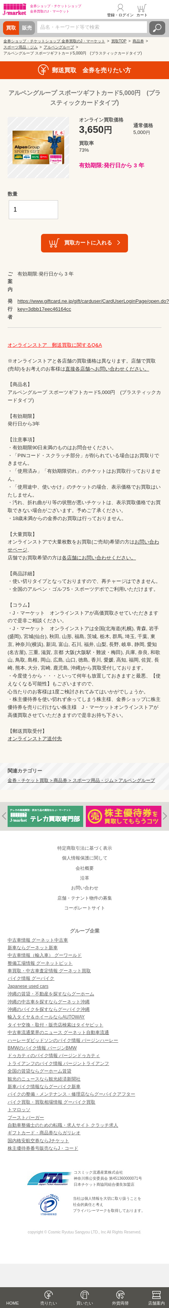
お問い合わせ (84, 888)
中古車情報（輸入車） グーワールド (45, 955)
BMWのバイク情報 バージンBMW (42, 1048)
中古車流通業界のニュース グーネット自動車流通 (58, 1032)
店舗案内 (156, 1303)
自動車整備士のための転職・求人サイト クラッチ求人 (63, 1125)
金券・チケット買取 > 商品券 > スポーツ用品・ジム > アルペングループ (81, 780)
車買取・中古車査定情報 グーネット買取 (49, 970)
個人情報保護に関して (84, 858)
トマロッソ (19, 1109)
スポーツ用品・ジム (20, 47)
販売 (27, 28)
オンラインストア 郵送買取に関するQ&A (55, 345)
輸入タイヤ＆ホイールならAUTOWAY (46, 1017)
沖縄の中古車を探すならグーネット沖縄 (49, 1001)
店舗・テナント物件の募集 (84, 898)
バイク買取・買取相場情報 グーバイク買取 (51, 1102)
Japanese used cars (28, 986)
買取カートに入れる (88, 243)
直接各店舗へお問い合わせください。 (107, 369)
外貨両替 (120, 1303)
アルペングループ (59, 47)
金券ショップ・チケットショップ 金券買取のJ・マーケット (54, 41)
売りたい (48, 1303)
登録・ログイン (120, 15)
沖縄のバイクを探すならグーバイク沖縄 (49, 1009)
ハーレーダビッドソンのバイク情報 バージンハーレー (63, 1040)
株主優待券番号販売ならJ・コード (43, 1148)
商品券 (138, 41)
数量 (12, 194)
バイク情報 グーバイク (31, 978)
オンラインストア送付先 (35, 738)
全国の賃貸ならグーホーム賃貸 (39, 1071)
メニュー (158, 10)
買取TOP (118, 41)
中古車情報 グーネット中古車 (38, 940)
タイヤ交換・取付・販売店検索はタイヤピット (55, 1025)
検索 (157, 28)
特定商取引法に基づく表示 (84, 848)
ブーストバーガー (26, 1117)
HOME (12, 1303)
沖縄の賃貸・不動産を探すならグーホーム (51, 994)
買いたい (84, 1303)
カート (142, 15)
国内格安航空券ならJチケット (38, 1140)
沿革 (84, 878)
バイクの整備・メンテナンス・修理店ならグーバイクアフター (71, 1094)
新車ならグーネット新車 (33, 947)
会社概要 (85, 868)
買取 (11, 28)
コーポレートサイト (84, 908)
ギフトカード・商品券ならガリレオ (44, 1132)
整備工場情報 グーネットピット (40, 963)
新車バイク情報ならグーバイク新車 (44, 1086)
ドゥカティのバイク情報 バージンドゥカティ (54, 1055)
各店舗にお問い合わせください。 (99, 558)
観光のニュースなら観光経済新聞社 (44, 1079)
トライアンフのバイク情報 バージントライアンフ (58, 1063)
